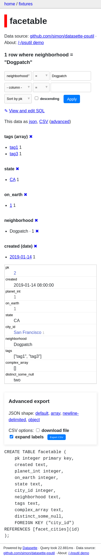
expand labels (27, 437)
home (9, 4)
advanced (60, 121)
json (33, 121)
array (55, 413)
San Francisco (27, 332)
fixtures (26, 4)
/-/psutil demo (31, 42)
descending (47, 99)
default (42, 413)
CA (12, 179)
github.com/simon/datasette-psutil (62, 36)
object (34, 419)
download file (52, 430)
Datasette (30, 548)
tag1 (14, 147)
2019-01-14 (21, 257)
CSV (43, 121)
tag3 (14, 154)
